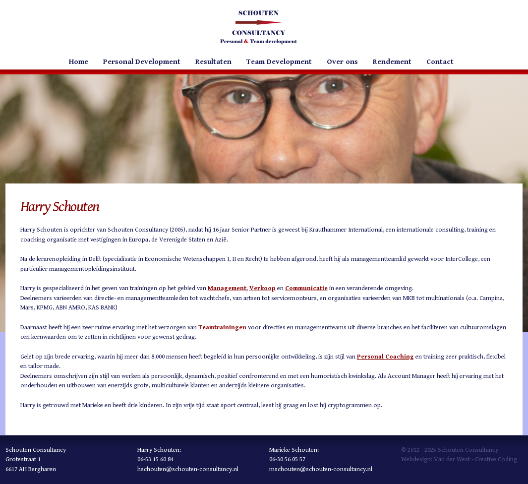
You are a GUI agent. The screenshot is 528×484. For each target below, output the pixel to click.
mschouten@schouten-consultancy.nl (320, 469)
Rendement (392, 62)
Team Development (279, 62)
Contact (440, 62)
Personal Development (141, 62)
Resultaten (213, 62)
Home (78, 62)
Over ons (342, 62)
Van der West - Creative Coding (475, 459)
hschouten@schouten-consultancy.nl (187, 469)
